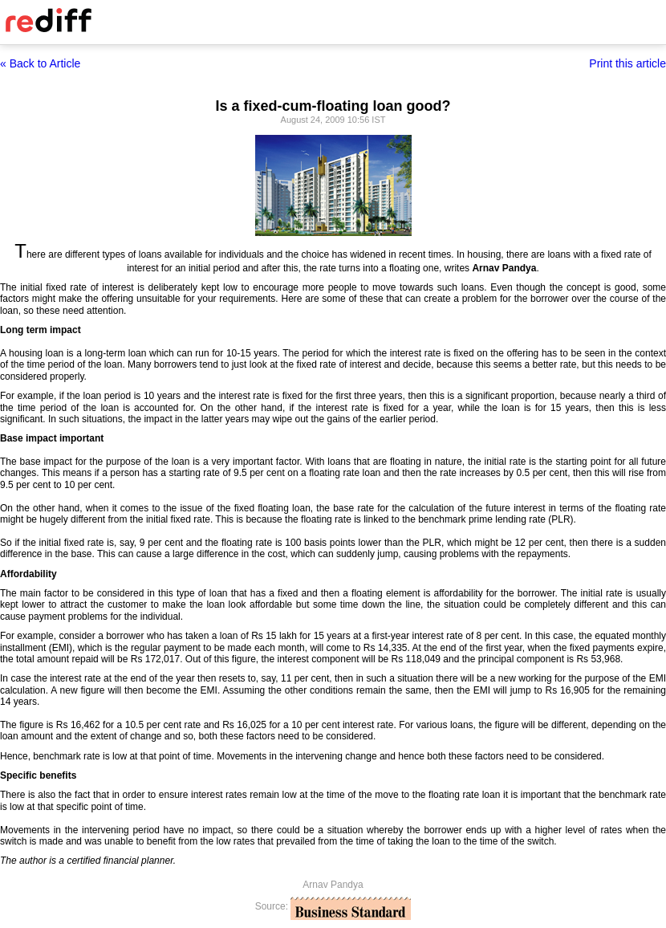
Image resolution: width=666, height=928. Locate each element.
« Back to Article (40, 63)
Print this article (627, 63)
